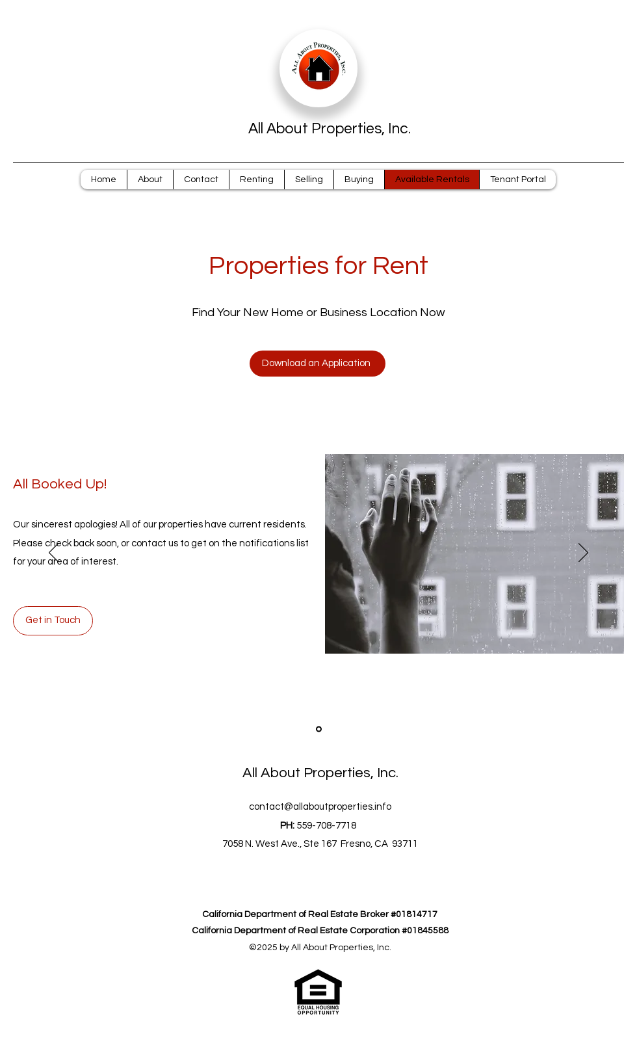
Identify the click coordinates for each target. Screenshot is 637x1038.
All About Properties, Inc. (329, 129)
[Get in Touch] (53, 620)
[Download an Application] (317, 364)
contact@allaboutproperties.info (320, 807)
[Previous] (53, 553)
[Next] (583, 553)
